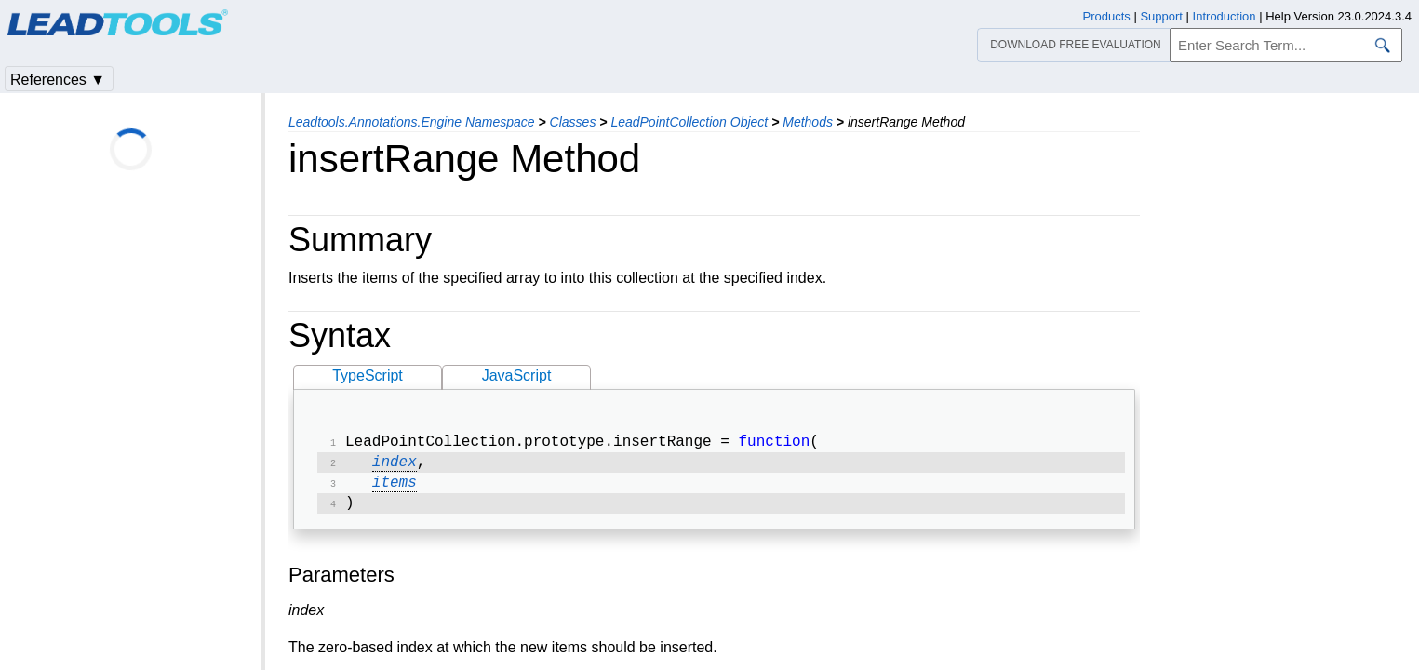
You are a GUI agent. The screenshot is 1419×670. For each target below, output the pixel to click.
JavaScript (517, 375)
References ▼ (57, 79)
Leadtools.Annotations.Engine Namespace (411, 121)
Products (1107, 16)
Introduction (1224, 16)
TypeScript (367, 375)
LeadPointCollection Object (689, 121)
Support (1161, 16)
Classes (573, 121)
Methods (808, 121)
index (394, 466)
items (394, 488)
